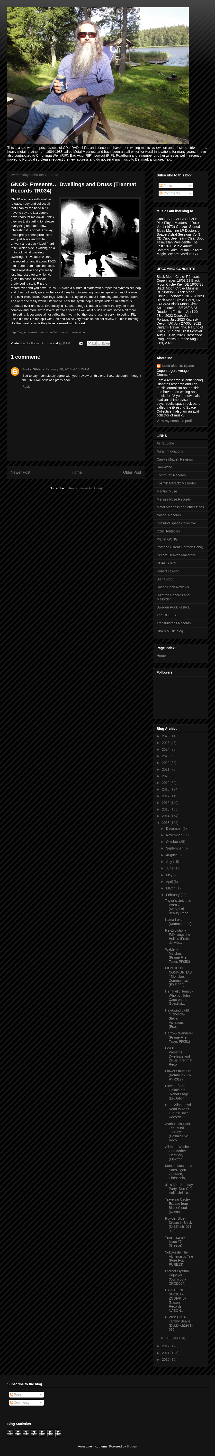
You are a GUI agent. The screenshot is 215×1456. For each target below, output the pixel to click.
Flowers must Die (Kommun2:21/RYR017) (178, 1075)
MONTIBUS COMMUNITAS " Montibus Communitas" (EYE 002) (178, 976)
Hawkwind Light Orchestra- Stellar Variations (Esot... (177, 1018)
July (169, 862)
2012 (166, 1346)
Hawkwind (164, 467)
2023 (166, 756)
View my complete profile (175, 421)
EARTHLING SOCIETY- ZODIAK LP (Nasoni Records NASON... (176, 1300)
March (171, 888)
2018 (166, 789)
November (174, 835)
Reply (26, 386)
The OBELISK (167, 615)
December (174, 828)
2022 (166, 763)
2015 (166, 809)
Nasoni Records (169, 515)
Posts (166, 186)
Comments (170, 193)
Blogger (132, 1446)
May (169, 875)
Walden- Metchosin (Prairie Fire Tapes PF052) (177, 955)
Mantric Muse (167, 491)
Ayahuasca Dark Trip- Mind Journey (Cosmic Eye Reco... (177, 1132)
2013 (166, 823)
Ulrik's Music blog (170, 631)
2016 (166, 803)
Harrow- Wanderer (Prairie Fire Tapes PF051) (179, 1037)
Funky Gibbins (33, 369)
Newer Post (20, 472)
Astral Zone (165, 443)
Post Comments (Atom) (85, 488)
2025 (166, 743)
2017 (166, 796)
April (170, 882)
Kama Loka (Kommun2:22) (178, 922)
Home (77, 472)
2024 (166, 749)
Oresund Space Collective (176, 523)
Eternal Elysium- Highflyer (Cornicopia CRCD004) (177, 1277)
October (172, 842)
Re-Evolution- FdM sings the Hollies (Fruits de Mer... (177, 936)
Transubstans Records (174, 623)
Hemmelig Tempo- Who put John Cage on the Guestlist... (179, 997)
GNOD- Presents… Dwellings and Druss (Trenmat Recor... (178, 1056)
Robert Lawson (168, 571)
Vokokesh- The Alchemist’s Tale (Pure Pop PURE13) (179, 1258)
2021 (166, 769)
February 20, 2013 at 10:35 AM (67, 369)
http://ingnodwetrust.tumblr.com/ (32, 332)
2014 (166, 816)
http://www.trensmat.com (70, 332)
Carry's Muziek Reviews (175, 459)
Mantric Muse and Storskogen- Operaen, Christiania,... (178, 1172)
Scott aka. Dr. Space (177, 366)
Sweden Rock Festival (173, 607)
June (170, 868)
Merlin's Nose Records (174, 499)
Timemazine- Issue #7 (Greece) (175, 1241)
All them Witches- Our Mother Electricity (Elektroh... (178, 1153)
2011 (166, 1353)
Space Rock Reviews (173, 587)
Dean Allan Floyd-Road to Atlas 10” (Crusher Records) (178, 1111)
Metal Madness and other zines (180, 507)
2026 (166, 736)
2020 (166, 776)
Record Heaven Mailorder (176, 555)
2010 (166, 1359)
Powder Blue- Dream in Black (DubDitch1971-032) (179, 1224)
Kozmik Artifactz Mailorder (176, 483)
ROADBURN (166, 563)
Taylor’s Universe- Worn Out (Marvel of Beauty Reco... (178, 907)
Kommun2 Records (171, 475)
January (172, 1338)
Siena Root (165, 579)
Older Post (132, 472)
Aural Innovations (170, 451)
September (174, 848)
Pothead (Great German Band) (180, 547)
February (173, 895)
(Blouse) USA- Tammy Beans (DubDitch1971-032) (179, 1323)
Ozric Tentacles (168, 531)
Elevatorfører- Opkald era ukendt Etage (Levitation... (177, 1092)
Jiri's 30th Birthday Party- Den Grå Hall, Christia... (179, 1189)
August (171, 855)
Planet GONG (167, 539)
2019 (166, 783)
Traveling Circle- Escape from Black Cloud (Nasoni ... (177, 1205)
